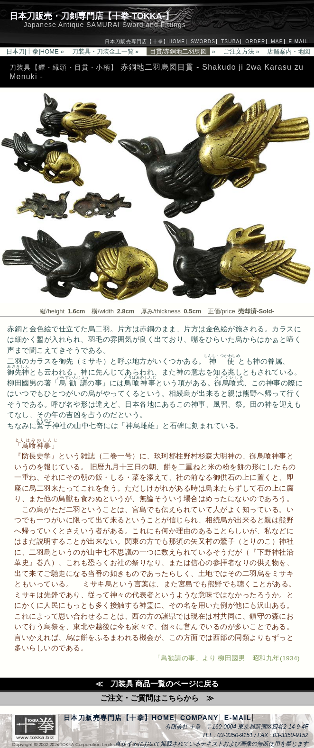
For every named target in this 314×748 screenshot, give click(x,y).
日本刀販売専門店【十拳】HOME (145, 41)
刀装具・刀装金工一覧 (103, 51)
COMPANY (199, 717)
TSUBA (230, 41)
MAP (277, 41)
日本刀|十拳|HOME (32, 51)
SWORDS (203, 41)
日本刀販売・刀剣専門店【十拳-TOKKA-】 (91, 16)
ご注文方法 (238, 51)
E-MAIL (298, 41)
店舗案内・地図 (288, 51)
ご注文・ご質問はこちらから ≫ (157, 698)
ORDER (255, 41)
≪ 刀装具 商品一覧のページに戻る (157, 684)
